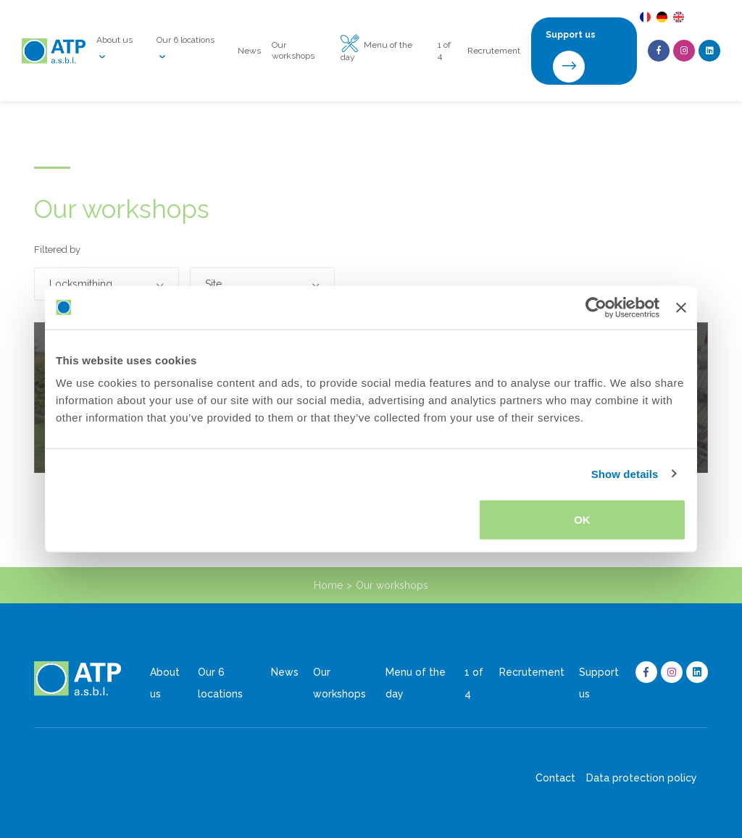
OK (582, 520)
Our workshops (293, 50)
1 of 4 (444, 50)
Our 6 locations (220, 683)
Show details (625, 473)
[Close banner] (681, 307)
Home (328, 585)
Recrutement (493, 51)
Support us (599, 683)
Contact (555, 778)
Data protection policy (641, 778)
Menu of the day (376, 50)
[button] (106, 284)
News (249, 51)
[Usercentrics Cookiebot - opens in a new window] (596, 307)
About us (165, 683)
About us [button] (114, 51)
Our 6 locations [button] (185, 51)
